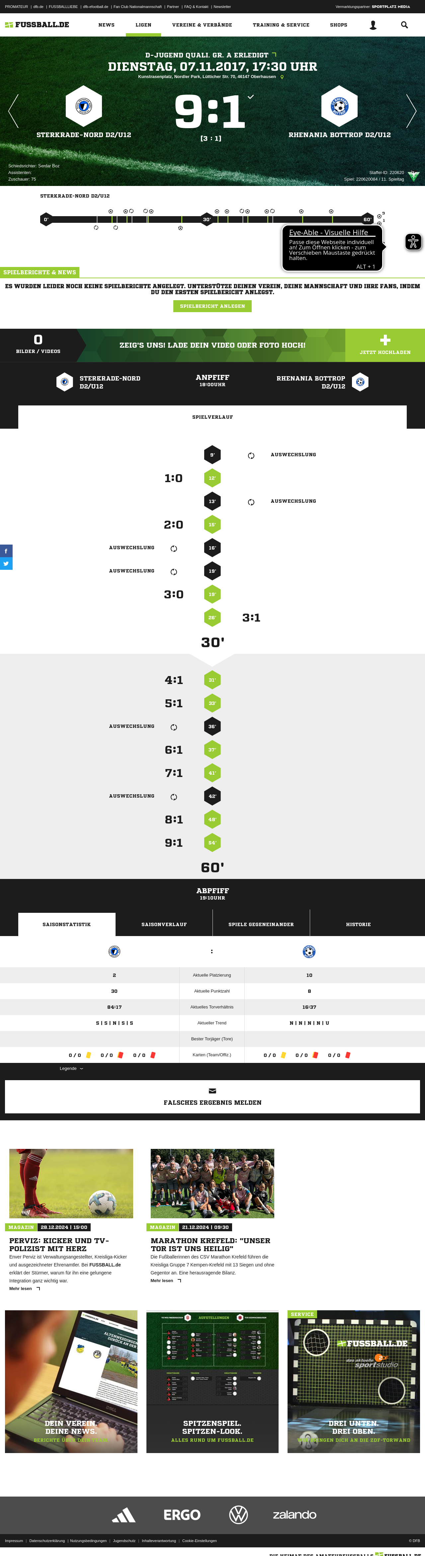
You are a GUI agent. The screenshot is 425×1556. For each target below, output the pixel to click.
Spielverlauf (212, 417)
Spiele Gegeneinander (261, 924)
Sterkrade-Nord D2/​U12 (84, 134)
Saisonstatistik (66, 924)
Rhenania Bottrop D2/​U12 (340, 134)
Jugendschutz (124, 1540)
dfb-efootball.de (95, 7)
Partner (173, 7)
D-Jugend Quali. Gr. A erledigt (212, 55)
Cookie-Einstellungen (199, 1540)
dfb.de (38, 7)
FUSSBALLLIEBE (63, 7)
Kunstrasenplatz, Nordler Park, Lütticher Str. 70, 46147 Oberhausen (212, 77)
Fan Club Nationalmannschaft (138, 7)
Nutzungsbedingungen (88, 1540)
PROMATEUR (16, 7)
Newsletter (222, 7)
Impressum (14, 1540)
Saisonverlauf (164, 924)
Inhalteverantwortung (159, 1540)
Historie (358, 924)
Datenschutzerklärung (47, 1540)
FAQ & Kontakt (196, 7)
